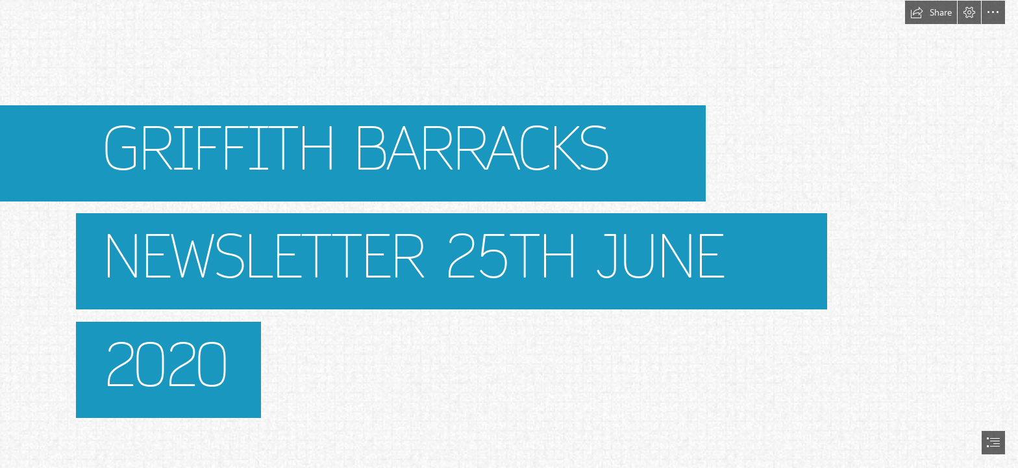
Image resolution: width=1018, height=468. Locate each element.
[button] (931, 12)
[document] (509, 234)
